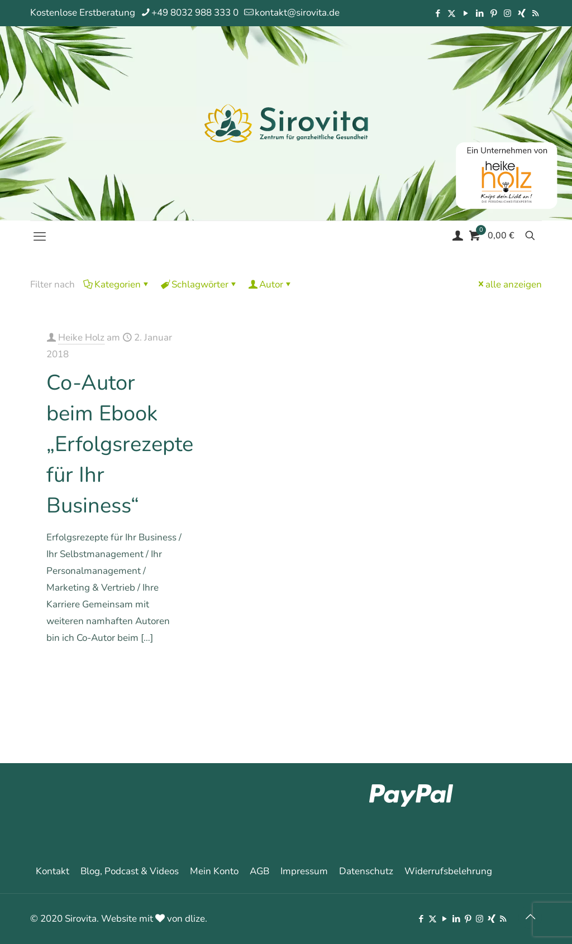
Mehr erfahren (156, 669)
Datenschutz (366, 871)
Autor (270, 284)
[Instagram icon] (507, 13)
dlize (195, 918)
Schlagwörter (199, 284)
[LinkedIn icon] (479, 13)
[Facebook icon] (437, 13)
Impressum (304, 871)
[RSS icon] (535, 13)
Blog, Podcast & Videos (129, 871)
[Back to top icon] (530, 917)
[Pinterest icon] (493, 13)
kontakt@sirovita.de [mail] (297, 12)
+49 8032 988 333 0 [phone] (195, 12)
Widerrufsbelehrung (448, 871)
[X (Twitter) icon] (451, 13)
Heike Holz (81, 337)
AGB (259, 871)
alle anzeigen (509, 284)
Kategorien (116, 284)
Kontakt (52, 871)
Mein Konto (214, 871)
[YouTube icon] (465, 13)
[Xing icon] (521, 13)
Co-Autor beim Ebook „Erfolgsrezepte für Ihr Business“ (119, 444)
